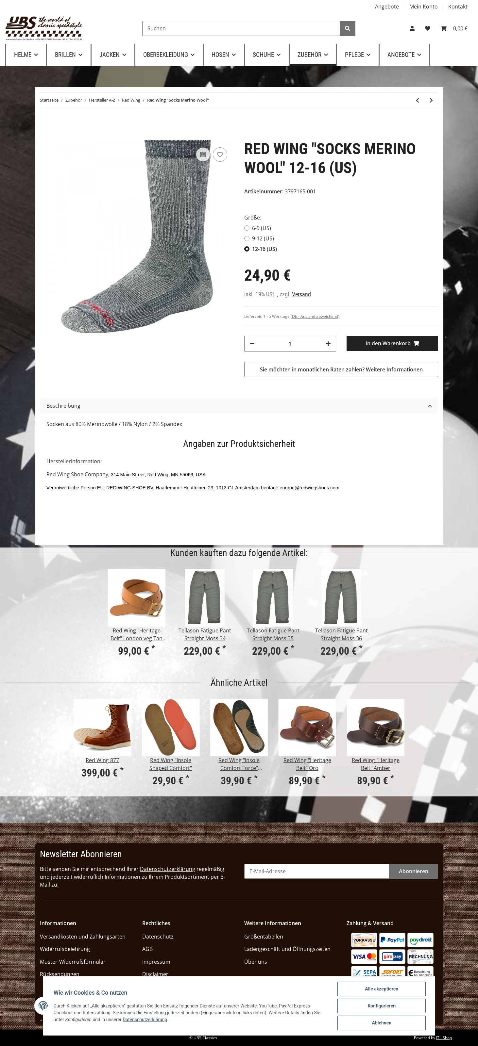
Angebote (387, 6)
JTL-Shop (444, 1037)
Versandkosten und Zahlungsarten (83, 936)
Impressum (156, 961)
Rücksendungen (59, 974)
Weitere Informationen (394, 369)
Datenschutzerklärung (167, 869)
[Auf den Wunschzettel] (220, 154)
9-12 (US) (263, 238)
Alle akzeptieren (381, 988)
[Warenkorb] (454, 28)
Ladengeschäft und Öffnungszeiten (287, 949)
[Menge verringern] (252, 343)
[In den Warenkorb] (392, 343)
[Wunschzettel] (427, 28)
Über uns (255, 961)
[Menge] (290, 343)
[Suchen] (241, 28)
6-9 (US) (261, 228)
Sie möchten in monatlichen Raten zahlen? (341, 369)
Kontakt (458, 6)
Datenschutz (158, 936)
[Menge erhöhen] (328, 343)
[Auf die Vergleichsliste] (203, 154)
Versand (301, 294)
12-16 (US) (264, 249)
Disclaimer (155, 974)
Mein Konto (423, 6)
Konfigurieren (381, 1005)
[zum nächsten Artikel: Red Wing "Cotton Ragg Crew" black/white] (431, 100)
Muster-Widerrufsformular (73, 961)
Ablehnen (381, 1022)
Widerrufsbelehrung (65, 949)
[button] (412, 28)
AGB (147, 949)
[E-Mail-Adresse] (316, 871)
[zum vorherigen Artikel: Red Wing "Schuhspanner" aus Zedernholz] (417, 100)
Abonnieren (413, 871)
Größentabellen (263, 936)
